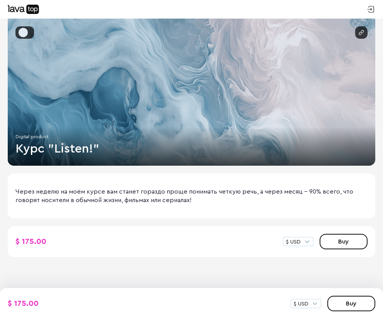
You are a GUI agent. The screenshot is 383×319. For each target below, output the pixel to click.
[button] (23, 32)
